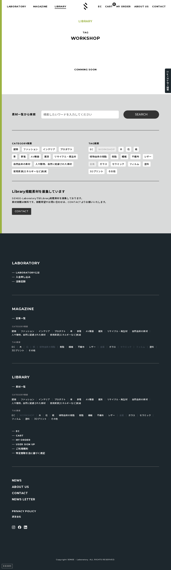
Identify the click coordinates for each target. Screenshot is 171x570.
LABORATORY (16, 6)
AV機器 (35, 156)
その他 (112, 171)
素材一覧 (21, 386)
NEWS (17, 480)
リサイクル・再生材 (65, 156)
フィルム (134, 164)
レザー (148, 156)
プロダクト (66, 149)
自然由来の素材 (21, 164)
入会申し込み (23, 277)
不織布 (135, 156)
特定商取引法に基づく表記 (30, 453)
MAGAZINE (40, 6)
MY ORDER (123, 6)
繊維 (124, 156)
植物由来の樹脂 (98, 156)
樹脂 (114, 156)
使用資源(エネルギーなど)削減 (30, 171)
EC (100, 6)
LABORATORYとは (28, 272)
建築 (15, 149)
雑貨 (46, 156)
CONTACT (159, 6)
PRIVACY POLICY (24, 511)
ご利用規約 (22, 448)
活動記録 (21, 281)
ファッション (30, 149)
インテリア (49, 149)
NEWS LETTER (23, 499)
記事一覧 (21, 318)
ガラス (103, 164)
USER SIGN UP (25, 444)
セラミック (118, 164)
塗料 (146, 164)
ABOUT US (141, 6)
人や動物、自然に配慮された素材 (53, 164)
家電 (23, 156)
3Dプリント (96, 171)
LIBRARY (60, 6)
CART (109, 6)
